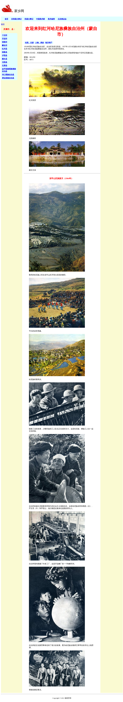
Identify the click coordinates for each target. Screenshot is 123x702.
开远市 (4, 39)
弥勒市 (4, 42)
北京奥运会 (62, 19)
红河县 (4, 49)
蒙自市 (4, 45)
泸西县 (4, 55)
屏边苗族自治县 (8, 78)
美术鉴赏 (51, 19)
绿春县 (4, 52)
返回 (2, 24)
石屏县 (4, 65)
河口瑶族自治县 (8, 75)
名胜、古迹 (29, 43)
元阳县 (4, 62)
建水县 (4, 59)
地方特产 (48, 43)
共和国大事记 (16, 19)
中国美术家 (40, 19)
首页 (6, 19)
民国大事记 (29, 19)
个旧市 (4, 35)
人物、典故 (39, 43)
